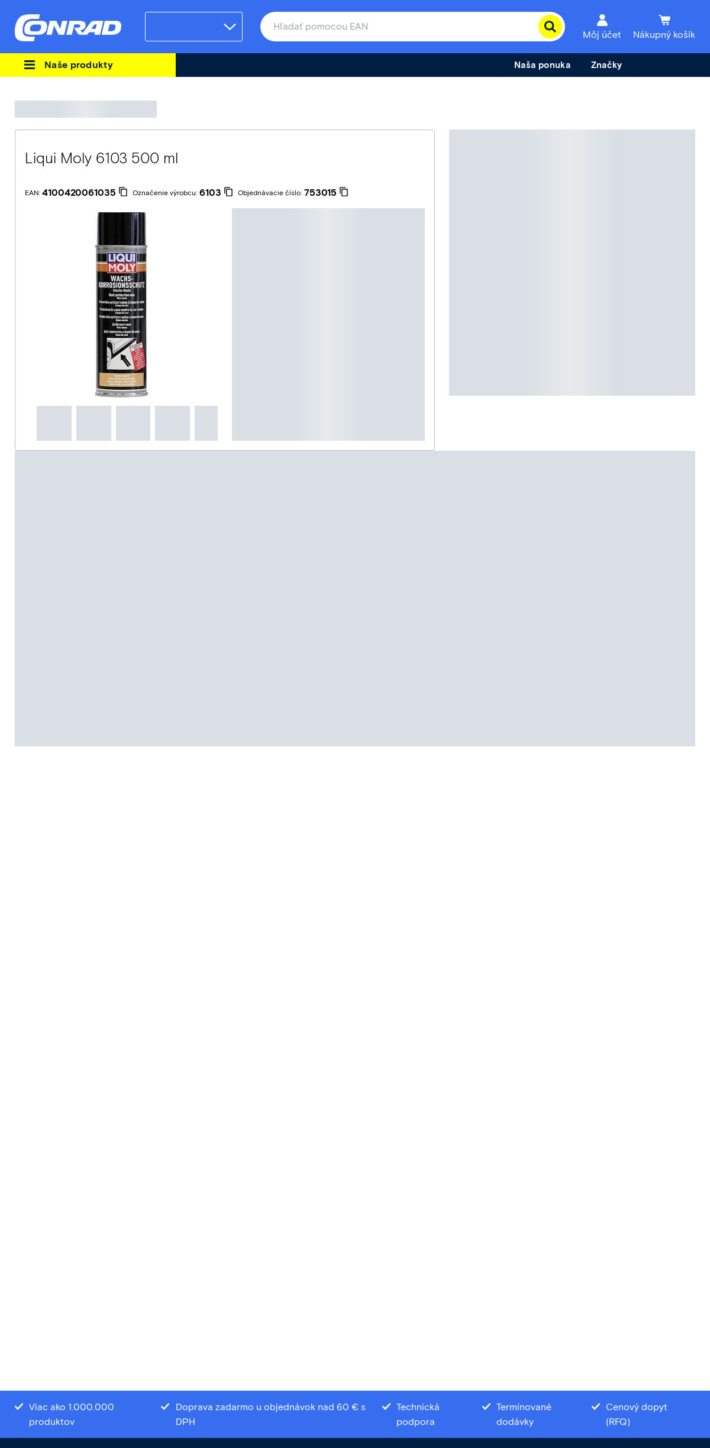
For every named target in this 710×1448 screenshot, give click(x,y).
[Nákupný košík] (664, 26)
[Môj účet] (602, 26)
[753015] (326, 193)
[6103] (216, 193)
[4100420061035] (85, 193)
